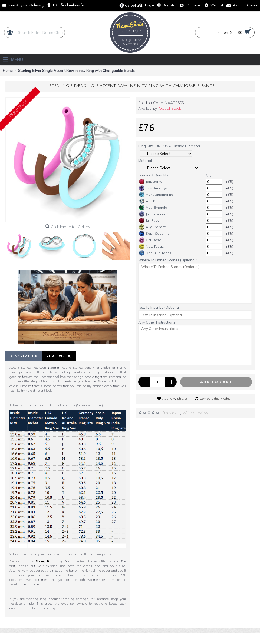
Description (23, 356)
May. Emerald (153, 207)
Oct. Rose (150, 240)
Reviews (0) (59, 356)
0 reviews (171, 412)
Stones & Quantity (153, 175)
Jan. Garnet (151, 181)
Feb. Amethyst (154, 188)
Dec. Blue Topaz (155, 253)
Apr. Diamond (153, 201)
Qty (209, 175)
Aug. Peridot (152, 227)
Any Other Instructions (156, 322)
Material (145, 160)
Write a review (195, 412)
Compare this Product (215, 399)
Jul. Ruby (149, 220)
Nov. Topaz (151, 246)
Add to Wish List (174, 399)
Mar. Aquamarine (156, 194)
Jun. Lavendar (153, 214)
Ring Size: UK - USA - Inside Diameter (169, 146)
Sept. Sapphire (154, 233)
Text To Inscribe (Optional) (159, 307)
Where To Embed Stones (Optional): (167, 260)
